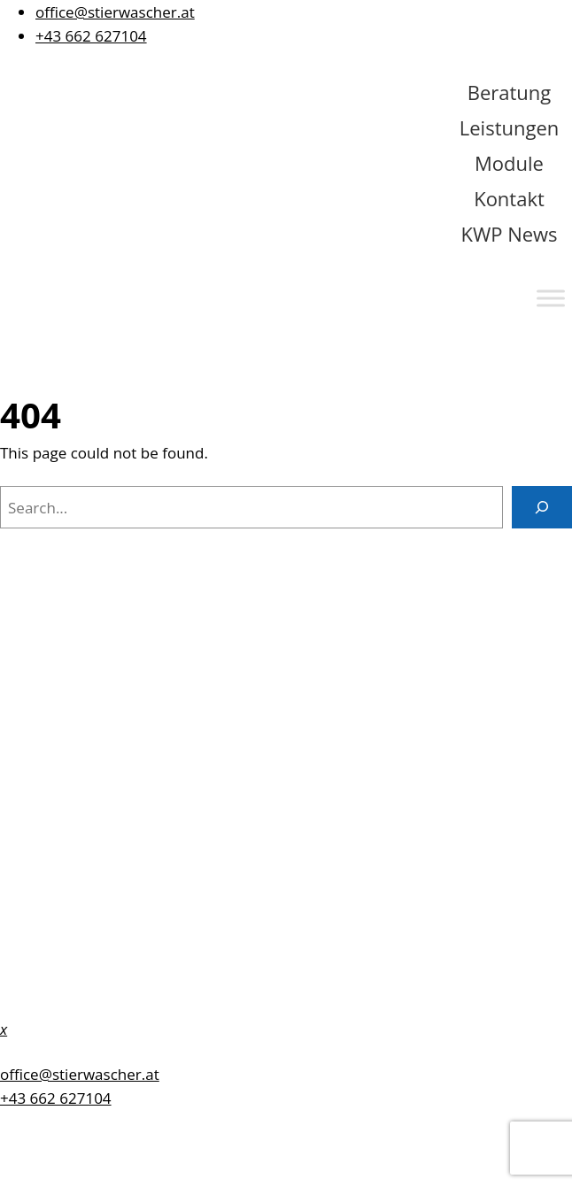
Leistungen (510, 127)
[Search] (542, 507)
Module (509, 163)
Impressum (41, 754)
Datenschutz (45, 790)
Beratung (510, 92)
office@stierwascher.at (115, 12)
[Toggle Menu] (551, 297)
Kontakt (509, 198)
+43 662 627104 (91, 36)
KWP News (508, 233)
